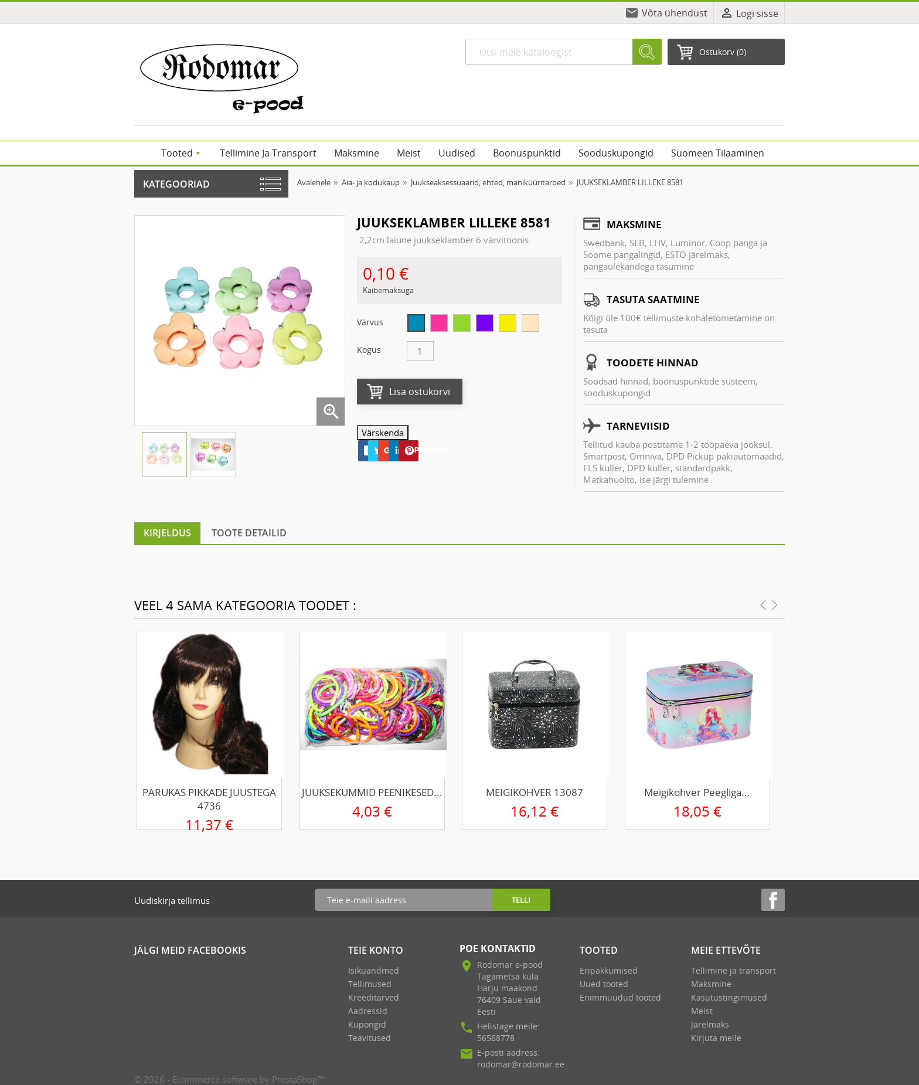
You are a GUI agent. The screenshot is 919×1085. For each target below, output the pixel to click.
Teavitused (369, 1037)
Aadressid (367, 1010)
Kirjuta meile (716, 1037)
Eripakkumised (609, 970)
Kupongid (367, 1024)
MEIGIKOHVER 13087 (534, 792)
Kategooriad (176, 184)
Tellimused (370, 983)
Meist (702, 1010)
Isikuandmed (373, 970)
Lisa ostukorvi (419, 391)
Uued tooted (604, 983)
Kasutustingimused (729, 997)
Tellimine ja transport (733, 970)
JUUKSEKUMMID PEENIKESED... (372, 792)
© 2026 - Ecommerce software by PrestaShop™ (229, 1079)
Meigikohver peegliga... (697, 792)
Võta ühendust (674, 12)
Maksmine (711, 983)
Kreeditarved (373, 997)
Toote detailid (249, 532)
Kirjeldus (167, 532)
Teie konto (375, 950)
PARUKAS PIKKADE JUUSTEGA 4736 (209, 798)
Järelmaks (710, 1024)
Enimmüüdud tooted (620, 997)
